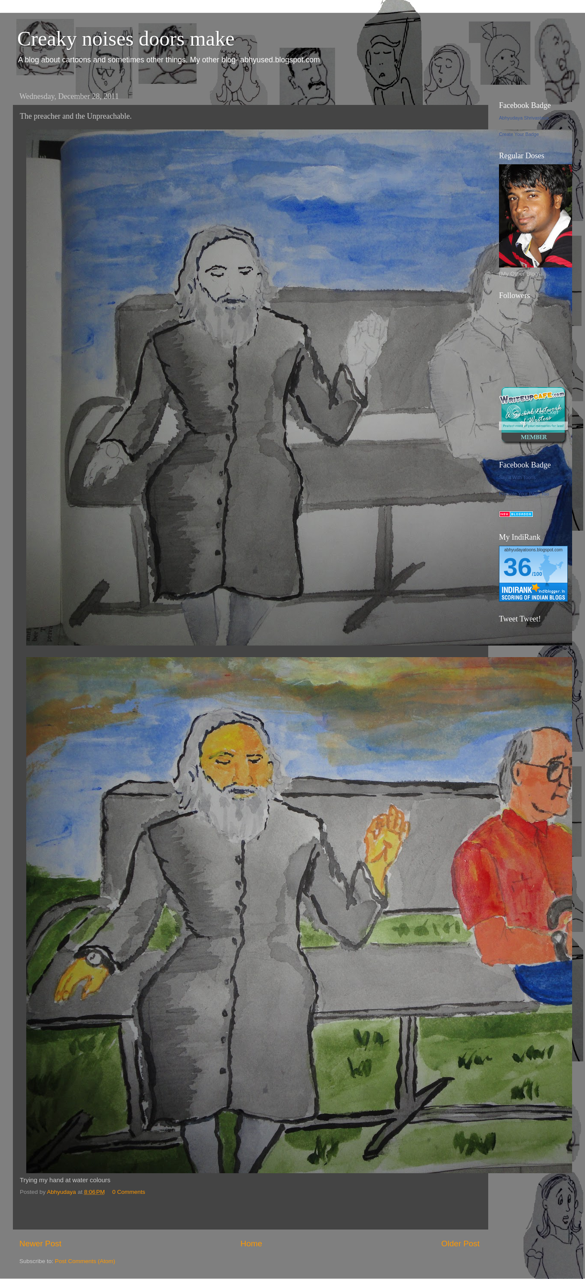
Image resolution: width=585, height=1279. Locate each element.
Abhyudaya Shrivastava (524, 117)
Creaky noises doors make (125, 38)
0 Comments (128, 1192)
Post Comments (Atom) (85, 1261)
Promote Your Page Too (524, 493)
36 (517, 567)
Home (251, 1243)
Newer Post (40, 1243)
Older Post (460, 1243)
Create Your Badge (519, 134)
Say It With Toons (517, 477)
